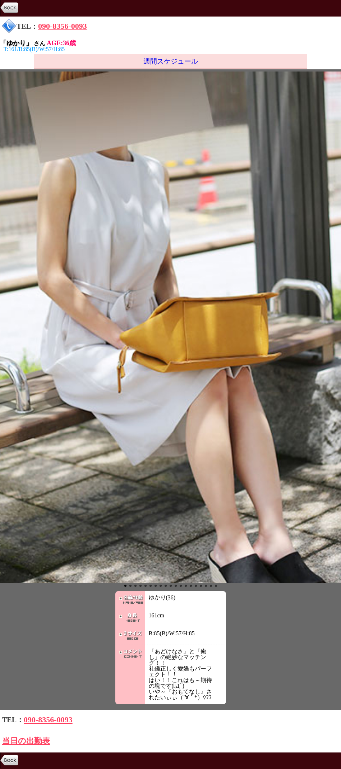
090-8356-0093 (62, 26)
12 (181, 586)
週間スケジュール (170, 61)
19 (216, 586)
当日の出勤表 (26, 740)
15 (196, 586)
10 (171, 586)
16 (201, 586)
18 (211, 586)
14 (191, 586)
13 (186, 586)
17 (206, 586)
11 (176, 586)
